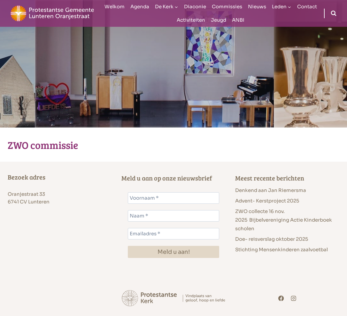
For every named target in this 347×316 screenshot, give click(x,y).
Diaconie (195, 7)
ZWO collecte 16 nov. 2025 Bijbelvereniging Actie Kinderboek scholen (283, 219)
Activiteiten (191, 20)
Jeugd (218, 20)
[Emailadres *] (173, 233)
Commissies (227, 7)
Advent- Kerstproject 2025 (267, 201)
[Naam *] (173, 216)
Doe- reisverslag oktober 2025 (271, 239)
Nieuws (257, 7)
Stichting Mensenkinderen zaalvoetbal (282, 249)
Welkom (114, 7)
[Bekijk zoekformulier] (333, 13)
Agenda (139, 7)
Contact (307, 7)
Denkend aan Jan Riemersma (270, 190)
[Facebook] (281, 298)
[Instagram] (293, 298)
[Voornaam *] (173, 198)
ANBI (238, 20)
